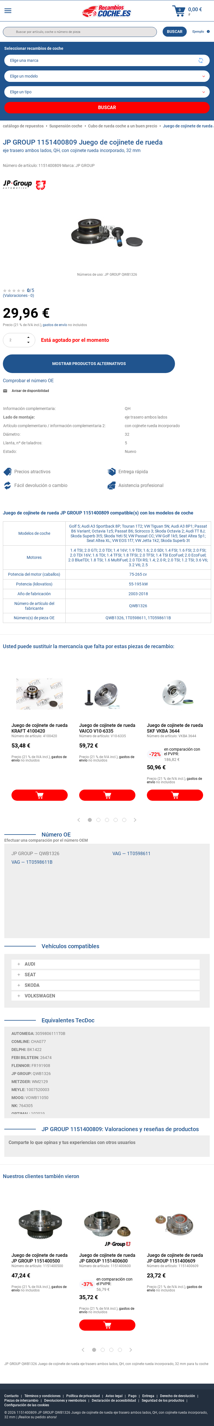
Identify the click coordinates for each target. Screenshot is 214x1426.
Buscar (174, 31)
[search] (80, 32)
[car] (107, 92)
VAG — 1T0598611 (131, 853)
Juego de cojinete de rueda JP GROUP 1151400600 (107, 1258)
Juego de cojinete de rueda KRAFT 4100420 (39, 728)
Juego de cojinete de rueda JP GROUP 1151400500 (39, 1258)
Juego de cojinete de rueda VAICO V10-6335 (107, 728)
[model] (107, 76)
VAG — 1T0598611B (31, 862)
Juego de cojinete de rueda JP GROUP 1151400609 (175, 1258)
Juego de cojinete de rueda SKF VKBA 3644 (175, 728)
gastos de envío (55, 325)
